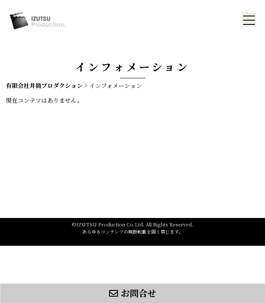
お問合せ (132, 293)
